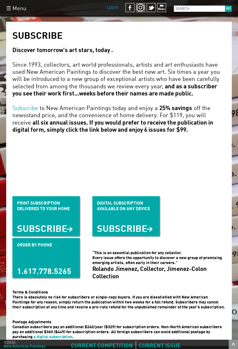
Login (112, 8)
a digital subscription (52, 337)
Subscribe (25, 108)
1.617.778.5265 (44, 272)
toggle (233, 344)
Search (182, 9)
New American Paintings (25, 346)
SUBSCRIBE (122, 229)
